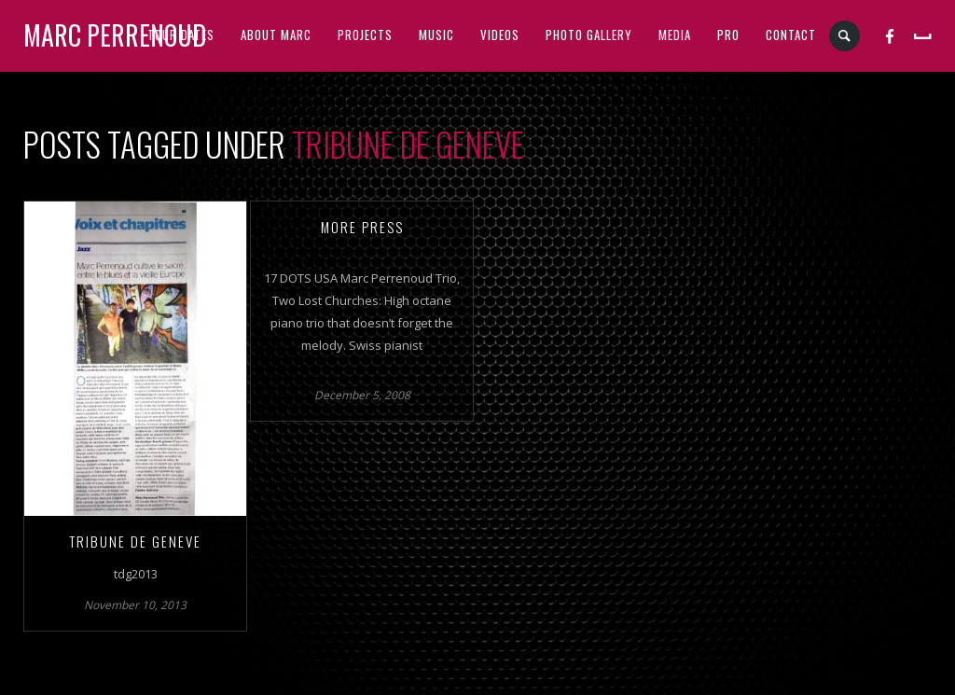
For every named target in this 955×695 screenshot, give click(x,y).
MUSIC (436, 34)
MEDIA (674, 34)
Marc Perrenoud (114, 35)
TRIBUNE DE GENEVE (135, 541)
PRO (728, 34)
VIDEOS (499, 34)
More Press (362, 226)
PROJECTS (365, 34)
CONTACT (791, 34)
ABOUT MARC (276, 34)
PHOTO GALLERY (589, 34)
